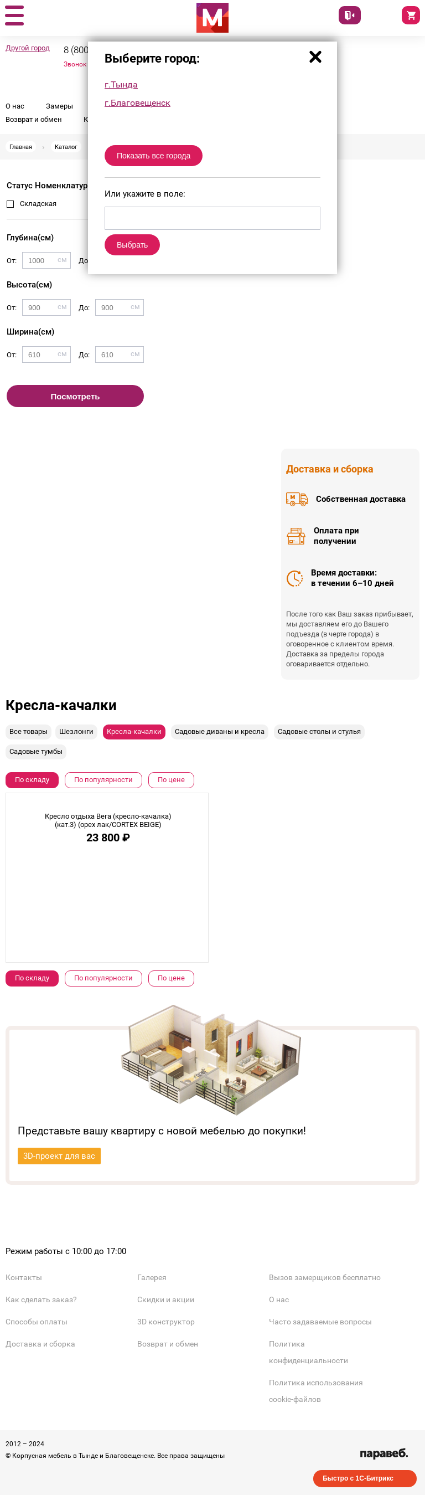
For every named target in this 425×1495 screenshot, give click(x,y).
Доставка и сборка (40, 1343)
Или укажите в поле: (145, 194)
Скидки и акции (165, 1299)
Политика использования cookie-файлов (316, 1391)
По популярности (103, 779)
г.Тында (121, 84)
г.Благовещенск (137, 102)
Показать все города (153, 155)
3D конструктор (166, 1321)
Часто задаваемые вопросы (320, 1321)
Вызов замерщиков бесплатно (325, 1277)
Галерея (152, 1277)
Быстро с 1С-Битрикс (358, 1478)
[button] (14, 16)
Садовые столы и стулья (319, 731)
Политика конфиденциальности (308, 1352)
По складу (32, 779)
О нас (15, 106)
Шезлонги (76, 731)
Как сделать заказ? (41, 1299)
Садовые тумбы (36, 751)
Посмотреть (75, 396)
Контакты (24, 1277)
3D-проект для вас (59, 1156)
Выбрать (132, 244)
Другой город (28, 48)
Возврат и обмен (34, 119)
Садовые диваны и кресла (220, 731)
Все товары (28, 731)
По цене (171, 779)
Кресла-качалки (134, 731)
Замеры (59, 106)
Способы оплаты (37, 1321)
